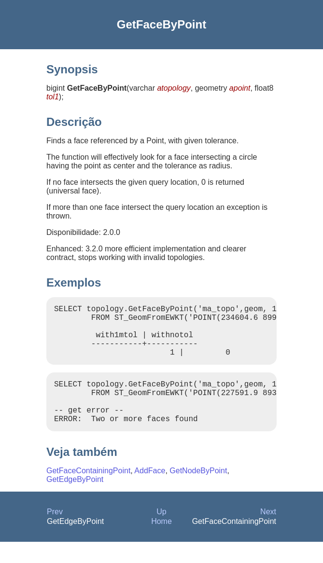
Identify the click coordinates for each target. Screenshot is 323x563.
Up (161, 533)
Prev (55, 533)
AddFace (149, 492)
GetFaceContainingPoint (88, 492)
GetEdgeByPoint (74, 500)
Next (268, 533)
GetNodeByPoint (198, 492)
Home (161, 542)
